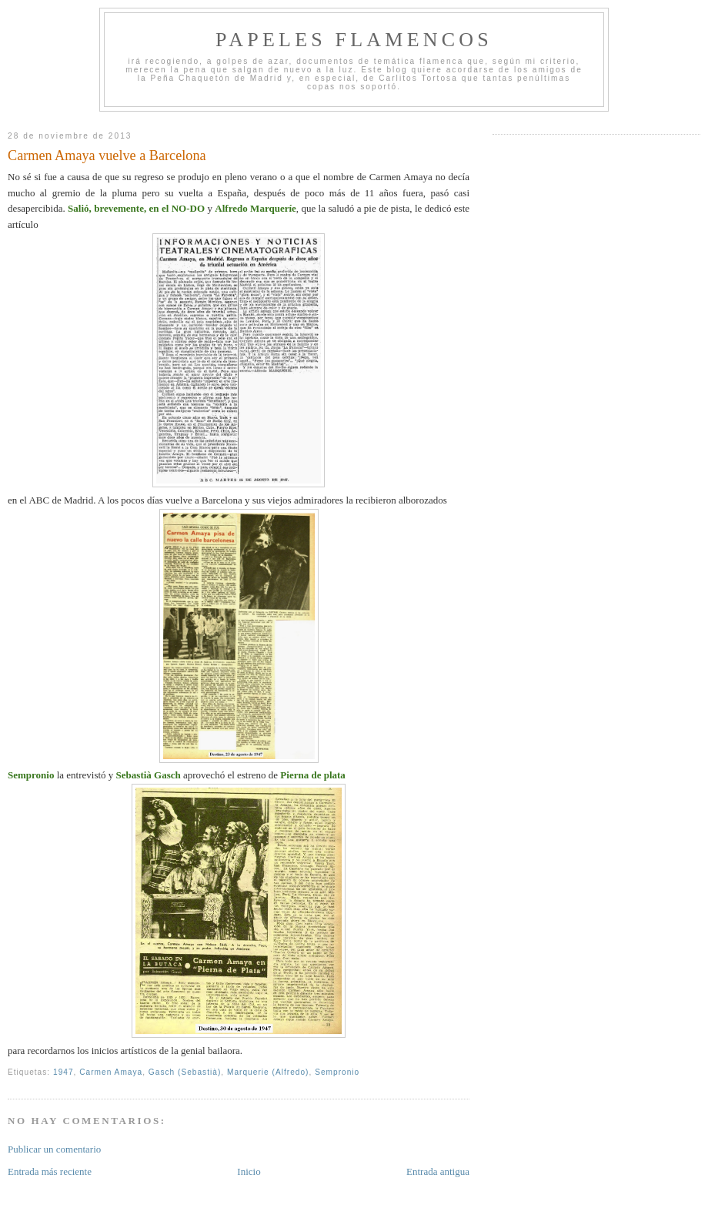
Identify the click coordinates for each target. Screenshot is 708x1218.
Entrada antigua (437, 1171)
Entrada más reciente (50, 1171)
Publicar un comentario (54, 1149)
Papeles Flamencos (354, 39)
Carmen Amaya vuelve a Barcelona (107, 155)
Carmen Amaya (110, 1072)
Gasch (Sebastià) (185, 1072)
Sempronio (337, 1072)
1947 (63, 1072)
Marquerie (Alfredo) (268, 1072)
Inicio (248, 1171)
